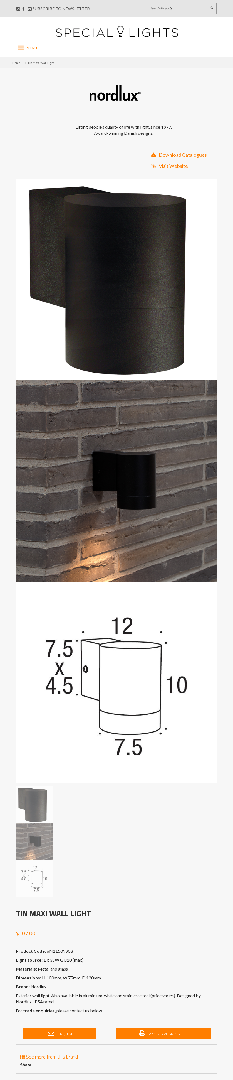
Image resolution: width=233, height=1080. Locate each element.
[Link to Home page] (116, 31)
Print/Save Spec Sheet (163, 1033)
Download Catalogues (179, 155)
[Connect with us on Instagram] (18, 8)
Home (16, 63)
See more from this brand (49, 1056)
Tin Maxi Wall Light (41, 63)
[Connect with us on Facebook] (23, 8)
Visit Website (169, 166)
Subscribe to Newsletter (59, 8)
